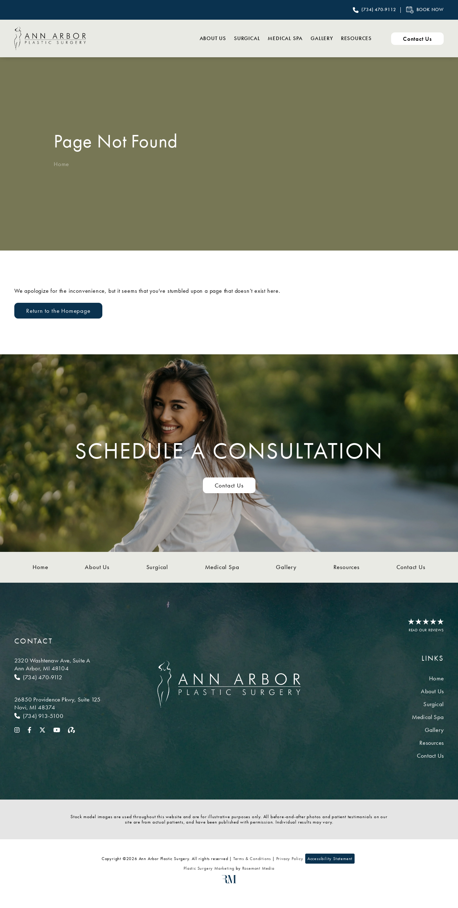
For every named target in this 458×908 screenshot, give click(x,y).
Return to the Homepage (58, 310)
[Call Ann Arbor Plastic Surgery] (374, 10)
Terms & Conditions (252, 858)
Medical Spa (269, 38)
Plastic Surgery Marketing (209, 868)
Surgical (224, 38)
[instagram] (17, 729)
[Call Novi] (57, 715)
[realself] (71, 729)
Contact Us (410, 566)
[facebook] (29, 729)
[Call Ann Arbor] (57, 677)
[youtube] (56, 729)
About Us (184, 38)
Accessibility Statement (329, 858)
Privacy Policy (289, 858)
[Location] (57, 664)
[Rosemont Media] (229, 881)
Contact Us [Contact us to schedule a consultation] (229, 485)
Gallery (312, 38)
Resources (353, 38)
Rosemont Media (258, 868)
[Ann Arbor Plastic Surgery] (50, 38)
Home (61, 163)
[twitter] (42, 729)
